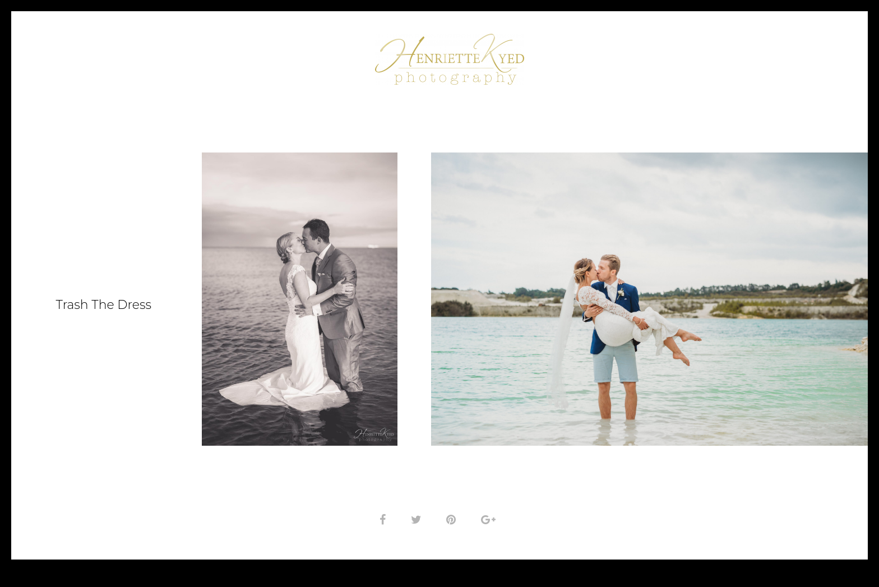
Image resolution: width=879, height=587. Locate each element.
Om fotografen (317, 54)
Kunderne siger (585, 54)
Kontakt (713, 54)
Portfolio (233, 54)
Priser (653, 54)
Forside (173, 54)
